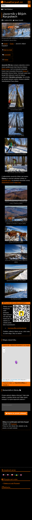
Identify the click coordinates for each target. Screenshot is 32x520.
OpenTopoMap (5, 381)
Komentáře (7, 54)
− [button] (4, 351)
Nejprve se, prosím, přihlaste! (16, 413)
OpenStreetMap (14, 379)
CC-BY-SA (11, 381)
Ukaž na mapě (7, 50)
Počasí (6, 59)
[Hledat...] (14, 5)
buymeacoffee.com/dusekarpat (17, 328)
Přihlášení (9, 9)
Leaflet (3, 379)
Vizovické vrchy (6, 180)
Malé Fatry (18, 182)
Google (5, 385)
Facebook (14, 424)
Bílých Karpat (6, 69)
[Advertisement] (15, 448)
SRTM (19, 379)
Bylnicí (25, 71)
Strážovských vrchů (7, 182)
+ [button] (4, 348)
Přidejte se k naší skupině (11, 483)
